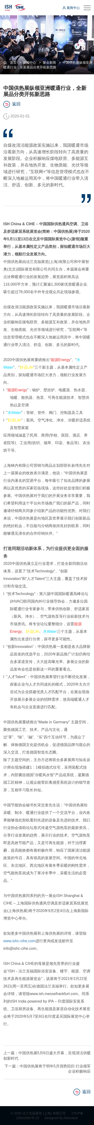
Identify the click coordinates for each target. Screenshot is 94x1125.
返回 (12, 104)
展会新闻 (49, 62)
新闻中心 (29, 62)
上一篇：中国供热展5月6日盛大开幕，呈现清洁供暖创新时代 (47, 1055)
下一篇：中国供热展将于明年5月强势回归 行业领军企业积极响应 (47, 1069)
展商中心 (71, 8)
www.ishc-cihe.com (19, 941)
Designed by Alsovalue (61, 1118)
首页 (13, 62)
